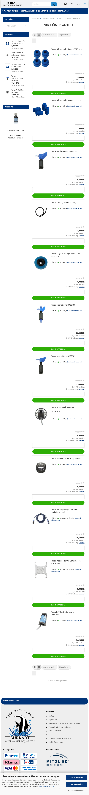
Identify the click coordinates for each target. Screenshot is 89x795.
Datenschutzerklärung (46, 786)
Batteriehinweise (55, 731)
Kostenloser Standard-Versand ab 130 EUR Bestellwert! (45, 11)
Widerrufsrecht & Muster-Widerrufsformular (65, 723)
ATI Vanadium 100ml (15, 130)
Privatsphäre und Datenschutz (60, 738)
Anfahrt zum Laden (10, 11)
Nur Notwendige (77, 784)
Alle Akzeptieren (77, 778)
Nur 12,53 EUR (16, 135)
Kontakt (51, 716)
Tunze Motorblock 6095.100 (62, 407)
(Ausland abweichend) (74, 55)
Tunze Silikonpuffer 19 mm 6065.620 (66, 100)
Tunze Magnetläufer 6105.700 (63, 305)
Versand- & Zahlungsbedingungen (61, 727)
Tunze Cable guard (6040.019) (63, 202)
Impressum (53, 720)
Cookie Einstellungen (56, 742)
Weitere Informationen (76, 790)
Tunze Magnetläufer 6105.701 (63, 356)
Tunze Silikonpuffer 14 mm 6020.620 (66, 49)
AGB (50, 735)
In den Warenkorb (58, 93)
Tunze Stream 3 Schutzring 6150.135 (66, 458)
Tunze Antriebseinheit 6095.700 (64, 151)
